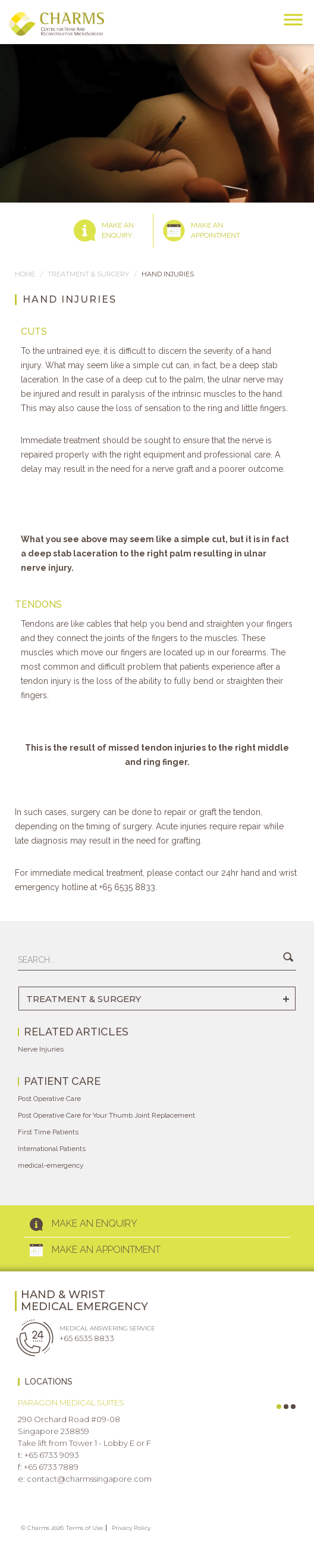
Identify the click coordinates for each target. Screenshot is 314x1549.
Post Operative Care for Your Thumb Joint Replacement (106, 1115)
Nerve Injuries (41, 1049)
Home (25, 274)
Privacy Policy (131, 1528)
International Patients (52, 1148)
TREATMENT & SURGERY (88, 274)
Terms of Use (84, 1528)
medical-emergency (51, 1165)
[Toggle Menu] (293, 19)
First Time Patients (48, 1132)
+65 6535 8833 (86, 1338)
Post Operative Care (49, 1098)
